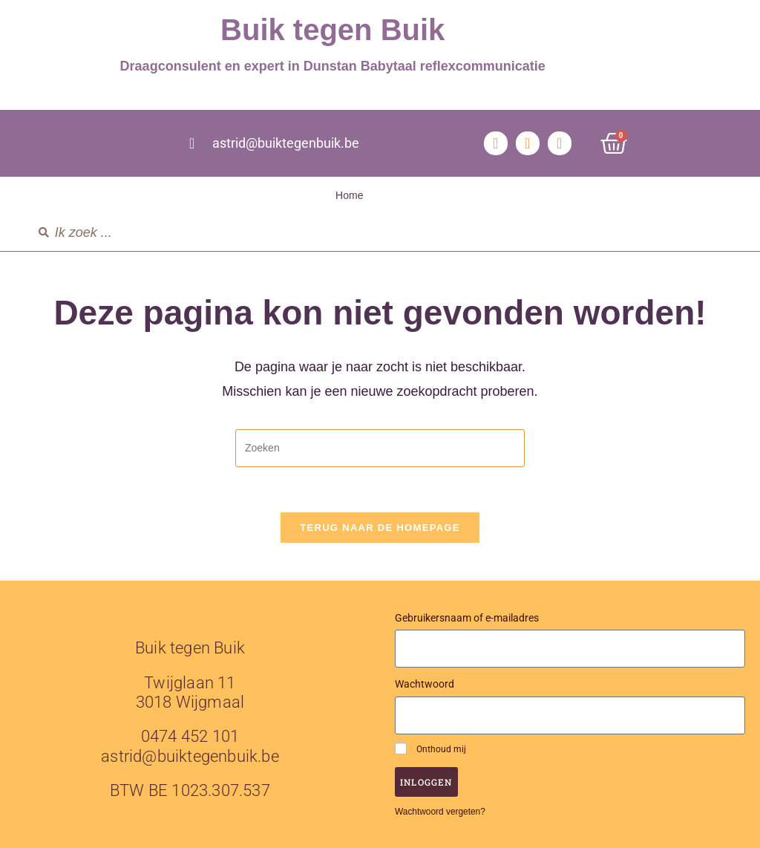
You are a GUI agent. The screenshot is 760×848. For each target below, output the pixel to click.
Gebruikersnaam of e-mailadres (467, 618)
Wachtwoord (424, 684)
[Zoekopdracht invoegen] (380, 448)
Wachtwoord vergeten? (440, 811)
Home (349, 195)
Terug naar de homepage (379, 527)
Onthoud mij (430, 748)
